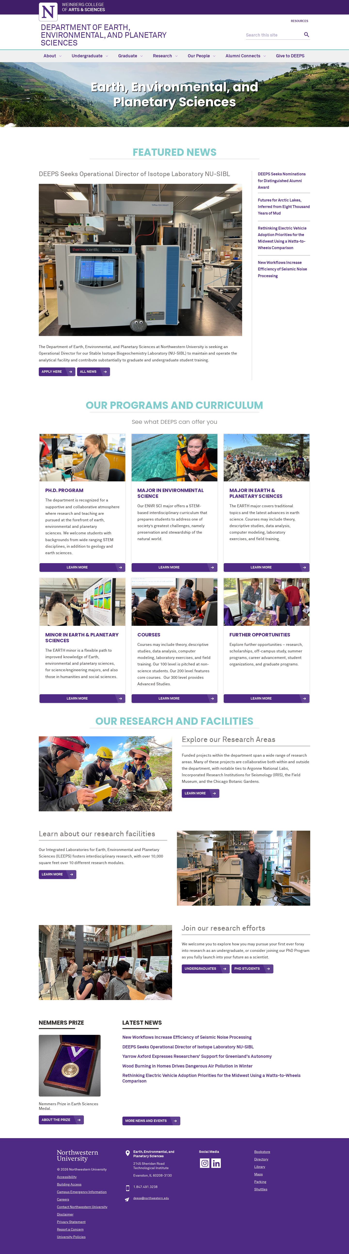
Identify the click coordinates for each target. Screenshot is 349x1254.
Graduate (130, 56)
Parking (260, 1182)
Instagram (204, 1163)
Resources (299, 21)
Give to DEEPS (290, 56)
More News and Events (146, 1121)
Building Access (69, 1184)
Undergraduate (90, 56)
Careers (63, 1199)
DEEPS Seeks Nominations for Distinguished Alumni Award (282, 180)
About (53, 56)
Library (259, 1167)
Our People (201, 56)
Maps (258, 1174)
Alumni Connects (246, 56)
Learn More (77, 567)
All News (88, 371)
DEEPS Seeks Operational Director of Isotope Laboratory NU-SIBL (188, 1047)
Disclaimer (65, 1214)
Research (165, 56)
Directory (261, 1159)
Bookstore (262, 1152)
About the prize (56, 1120)
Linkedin (216, 1163)
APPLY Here (52, 371)
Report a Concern (70, 1229)
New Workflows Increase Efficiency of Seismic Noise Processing (282, 269)
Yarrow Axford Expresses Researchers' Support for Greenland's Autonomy (197, 1056)
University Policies (71, 1237)
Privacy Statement (71, 1222)
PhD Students (247, 968)
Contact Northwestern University (82, 1207)
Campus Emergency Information (82, 1192)
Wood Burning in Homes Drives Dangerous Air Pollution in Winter (187, 1066)
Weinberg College (186, 8)
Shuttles (260, 1189)
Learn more (261, 698)
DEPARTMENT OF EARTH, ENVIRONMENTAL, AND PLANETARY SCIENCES (103, 35)
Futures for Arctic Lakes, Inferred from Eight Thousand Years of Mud (284, 206)
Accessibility (67, 1177)
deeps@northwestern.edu (151, 1198)
